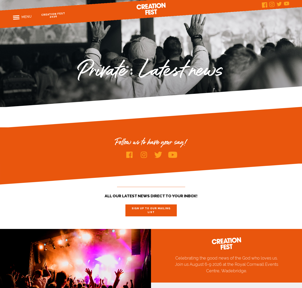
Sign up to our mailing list (151, 210)
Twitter (279, 4)
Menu (26, 16)
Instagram (272, 4)
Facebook (264, 5)
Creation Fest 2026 (53, 15)
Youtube (286, 3)
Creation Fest (151, 9)
